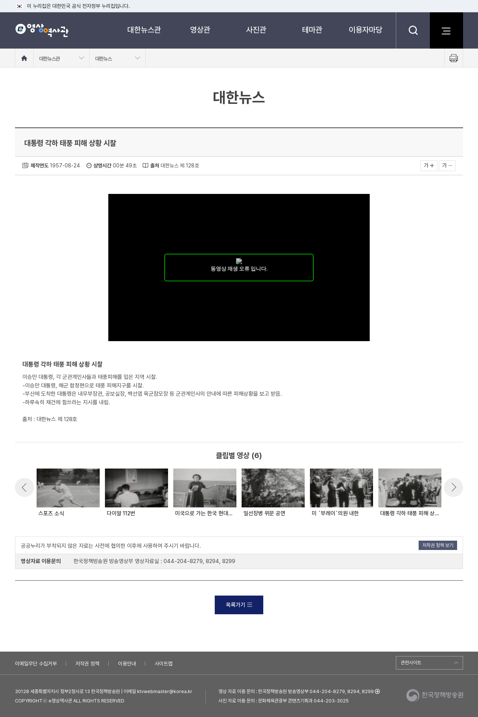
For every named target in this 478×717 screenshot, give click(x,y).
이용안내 (127, 664)
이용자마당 (365, 29)
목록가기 (239, 605)
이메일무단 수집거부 (36, 664)
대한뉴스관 (144, 29)
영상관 (200, 29)
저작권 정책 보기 (437, 545)
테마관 (312, 29)
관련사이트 (411, 662)
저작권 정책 (87, 664)
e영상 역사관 (41, 30)
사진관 (256, 29)
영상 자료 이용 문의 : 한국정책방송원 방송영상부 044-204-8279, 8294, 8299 (296, 691)
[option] (68, 493)
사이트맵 (164, 664)
